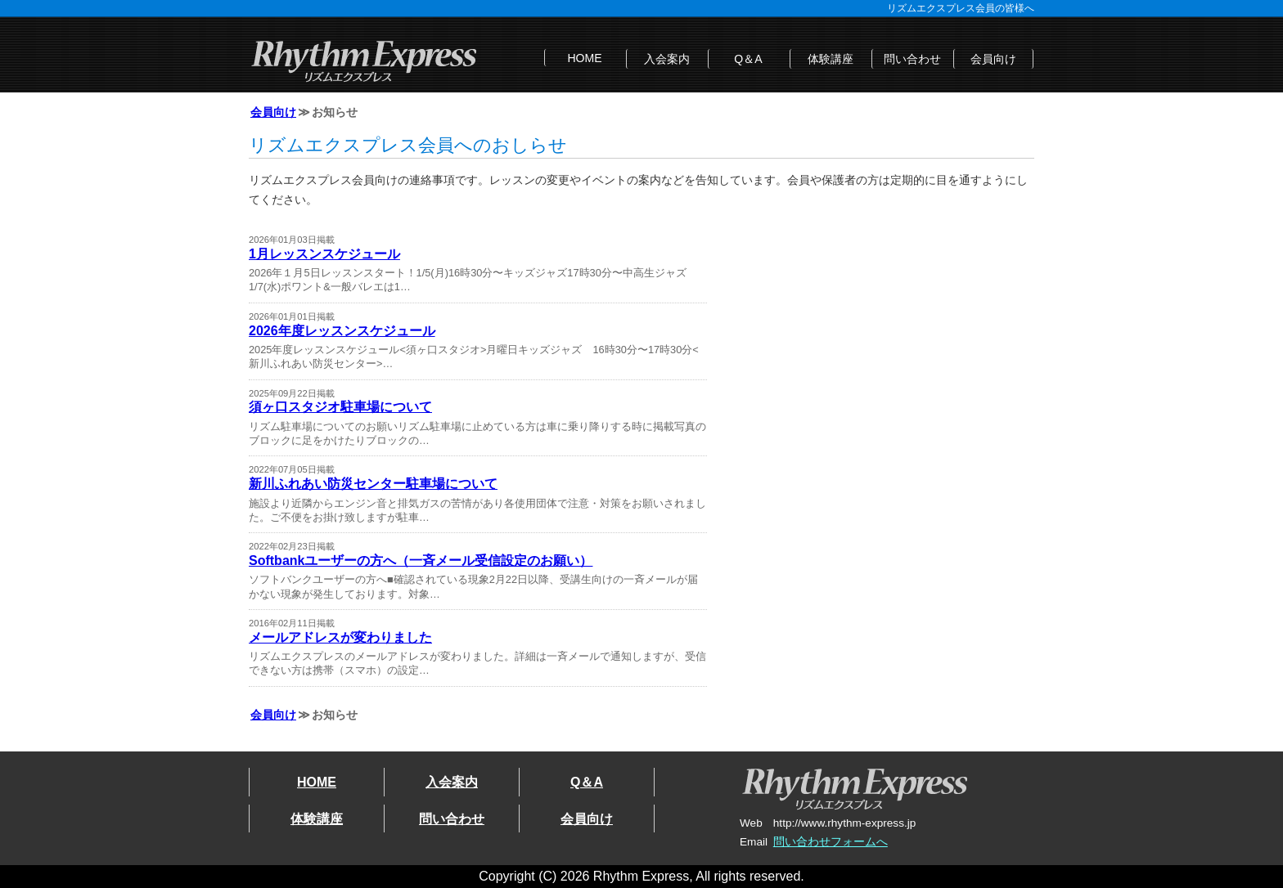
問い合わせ (912, 58)
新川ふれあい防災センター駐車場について (373, 484)
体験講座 (830, 58)
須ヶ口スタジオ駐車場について (340, 407)
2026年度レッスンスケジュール (342, 331)
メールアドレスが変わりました (340, 637)
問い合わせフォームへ (830, 842)
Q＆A (748, 58)
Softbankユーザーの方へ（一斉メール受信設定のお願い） (420, 560)
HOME (584, 58)
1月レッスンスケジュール (324, 254)
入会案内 (667, 58)
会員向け (993, 58)
